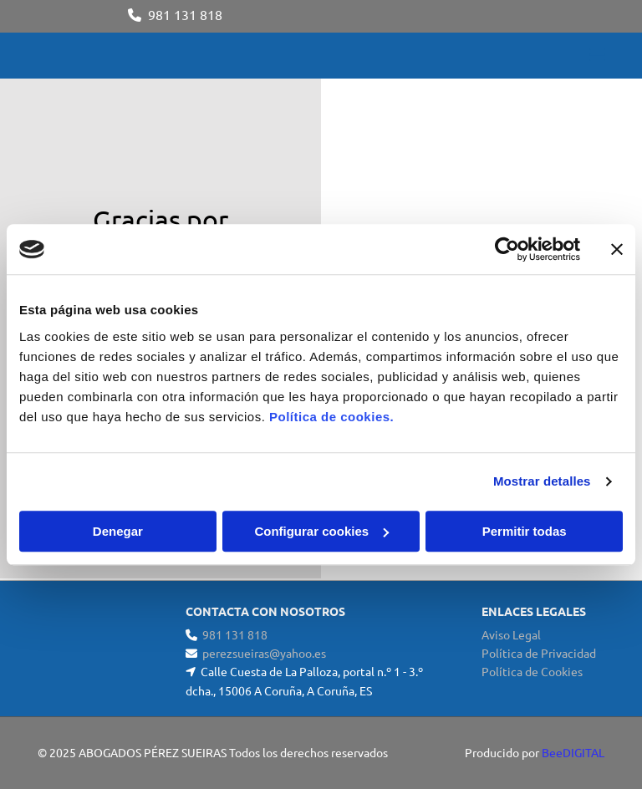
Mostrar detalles (542, 481)
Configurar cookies (321, 531)
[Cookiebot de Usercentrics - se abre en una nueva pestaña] (507, 249)
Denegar (118, 531)
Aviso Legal (511, 634)
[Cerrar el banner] (617, 249)
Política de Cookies (532, 671)
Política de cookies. (331, 417)
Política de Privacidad (539, 652)
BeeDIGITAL (573, 752)
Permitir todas (524, 531)
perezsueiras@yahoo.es (264, 652)
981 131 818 (185, 14)
